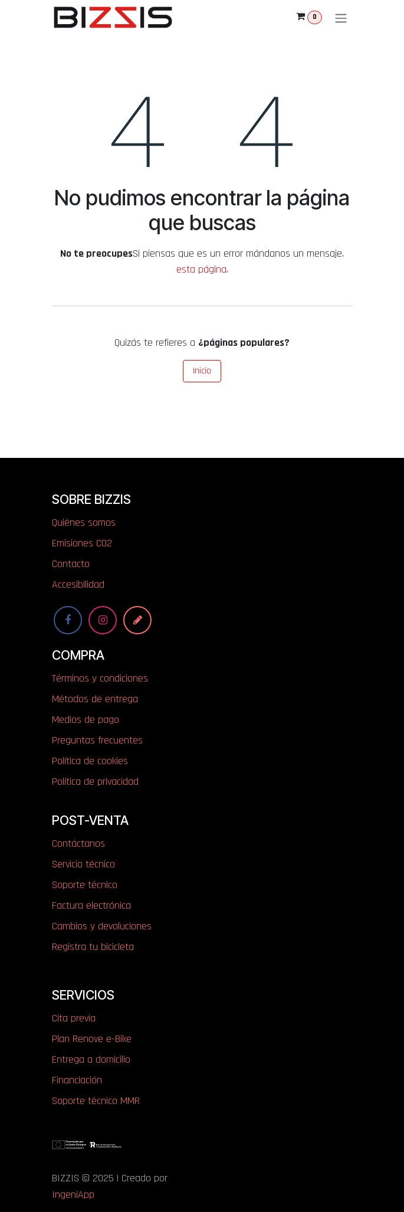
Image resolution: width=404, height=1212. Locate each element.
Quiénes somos (84, 522)
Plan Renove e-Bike (92, 1039)
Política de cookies (90, 761)
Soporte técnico (84, 885)
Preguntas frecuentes (97, 740)
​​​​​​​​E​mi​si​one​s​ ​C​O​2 (82, 543)
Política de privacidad (95, 781)
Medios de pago (85, 719)
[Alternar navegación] (341, 17)
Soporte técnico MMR (96, 1101)
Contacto (71, 564)
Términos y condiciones (100, 678)
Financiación (77, 1080)
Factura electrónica (91, 905)
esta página (201, 269)
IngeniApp (73, 1194)
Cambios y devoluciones (102, 926)
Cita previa (74, 1018)
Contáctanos (78, 843)
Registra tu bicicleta (93, 947)
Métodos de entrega (95, 699)
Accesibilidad (78, 584)
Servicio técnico (83, 864)
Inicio (202, 371)
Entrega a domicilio (91, 1059)
